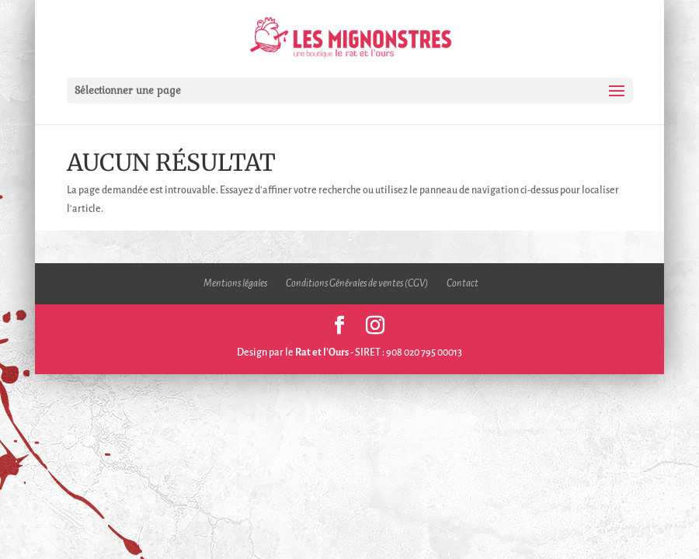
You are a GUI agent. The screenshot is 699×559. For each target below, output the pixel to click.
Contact (462, 283)
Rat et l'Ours (322, 352)
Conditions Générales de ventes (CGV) (357, 283)
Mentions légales (235, 283)
